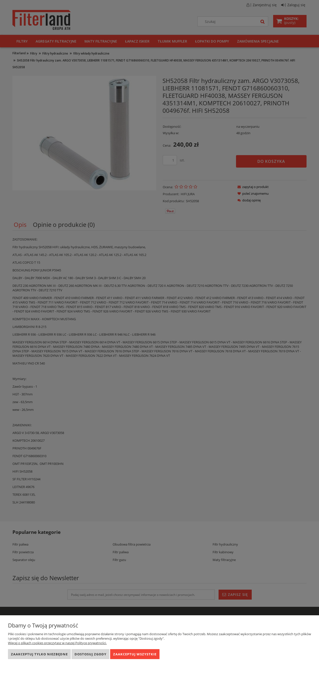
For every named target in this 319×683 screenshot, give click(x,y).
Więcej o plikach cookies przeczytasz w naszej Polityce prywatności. (57, 643)
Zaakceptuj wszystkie (135, 654)
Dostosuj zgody (90, 654)
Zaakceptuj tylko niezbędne (39, 654)
